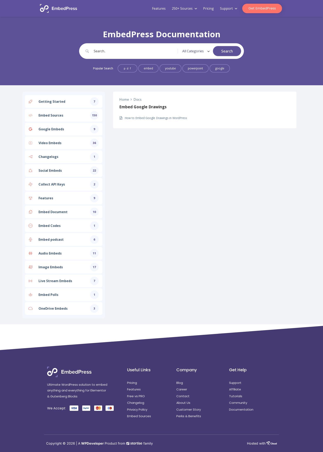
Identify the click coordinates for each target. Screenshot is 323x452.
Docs (137, 99)
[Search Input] (135, 51)
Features (159, 8)
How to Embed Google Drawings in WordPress (156, 118)
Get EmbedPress (262, 8)
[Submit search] (227, 51)
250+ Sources (184, 8)
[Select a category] (195, 51)
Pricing (208, 8)
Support (228, 8)
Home (124, 99)
